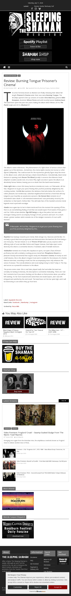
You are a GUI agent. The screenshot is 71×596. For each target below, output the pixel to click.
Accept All (57, 587)
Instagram (33, 302)
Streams (14, 428)
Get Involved (34, 564)
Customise (18, 587)
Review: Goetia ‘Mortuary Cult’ (44, 6)
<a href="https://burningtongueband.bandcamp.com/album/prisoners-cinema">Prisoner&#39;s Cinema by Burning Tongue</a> (35, 290)
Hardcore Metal (54, 88)
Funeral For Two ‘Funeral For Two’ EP (34, 331)
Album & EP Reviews (10, 75)
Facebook (16, 302)
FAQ (31, 560)
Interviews (47, 565)
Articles (46, 568)
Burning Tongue (44, 88)
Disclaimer (33, 557)
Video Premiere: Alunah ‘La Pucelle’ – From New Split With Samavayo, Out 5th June (42, 461)
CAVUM (4, 590)
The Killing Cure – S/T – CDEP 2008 (56, 331)
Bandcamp (24, 302)
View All (63, 401)
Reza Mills (22, 88)
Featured (7, 428)
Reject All (38, 587)
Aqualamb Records (33, 88)
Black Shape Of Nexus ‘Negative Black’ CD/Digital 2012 (12, 332)
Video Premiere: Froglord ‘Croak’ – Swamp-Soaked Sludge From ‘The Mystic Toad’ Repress (33, 433)
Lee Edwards (19, 437)
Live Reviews (48, 571)
